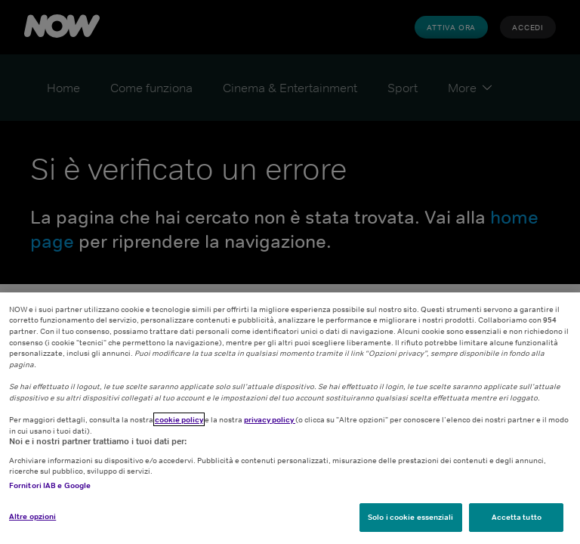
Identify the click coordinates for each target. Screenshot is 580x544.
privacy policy (269, 419)
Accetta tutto (516, 517)
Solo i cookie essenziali (410, 517)
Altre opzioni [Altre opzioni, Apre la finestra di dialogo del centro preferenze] (32, 516)
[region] (290, 418)
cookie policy (179, 419)
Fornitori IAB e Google (50, 485)
